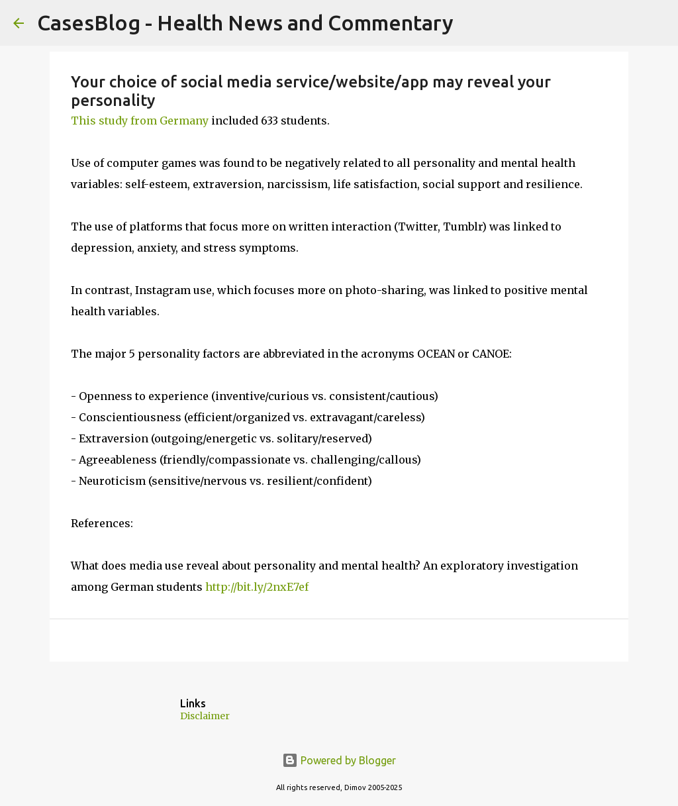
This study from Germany (140, 120)
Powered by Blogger (339, 760)
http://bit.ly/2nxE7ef (257, 586)
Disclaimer (205, 716)
